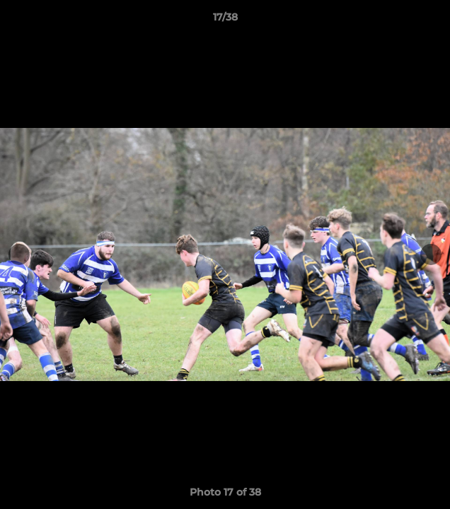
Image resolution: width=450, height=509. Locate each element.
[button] (433, 20)
